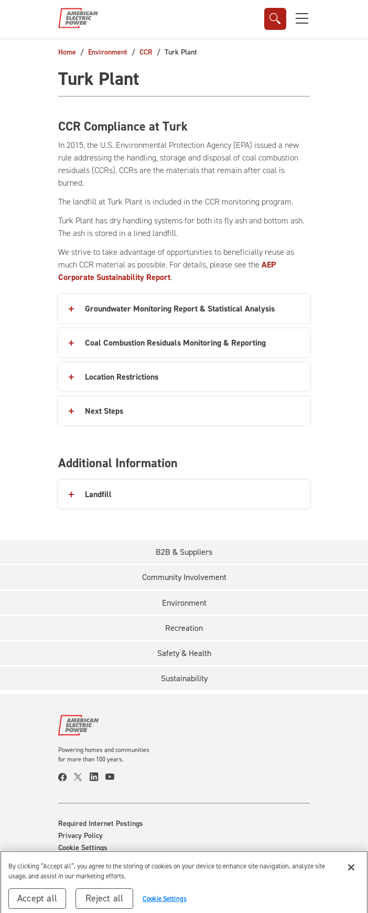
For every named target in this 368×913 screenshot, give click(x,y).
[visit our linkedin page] (97, 777)
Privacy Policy (80, 836)
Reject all (104, 902)
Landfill (98, 494)
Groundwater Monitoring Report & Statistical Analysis (180, 308)
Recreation (184, 627)
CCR (146, 52)
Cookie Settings (82, 848)
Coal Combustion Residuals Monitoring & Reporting (175, 342)
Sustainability (184, 678)
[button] (301, 18)
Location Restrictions (121, 376)
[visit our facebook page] (66, 777)
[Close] (351, 871)
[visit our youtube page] (113, 777)
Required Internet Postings (100, 824)
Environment (107, 52)
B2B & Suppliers (184, 551)
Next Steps (104, 410)
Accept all (37, 902)
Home (67, 52)
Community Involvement (184, 577)
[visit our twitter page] (82, 777)
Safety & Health (184, 653)
